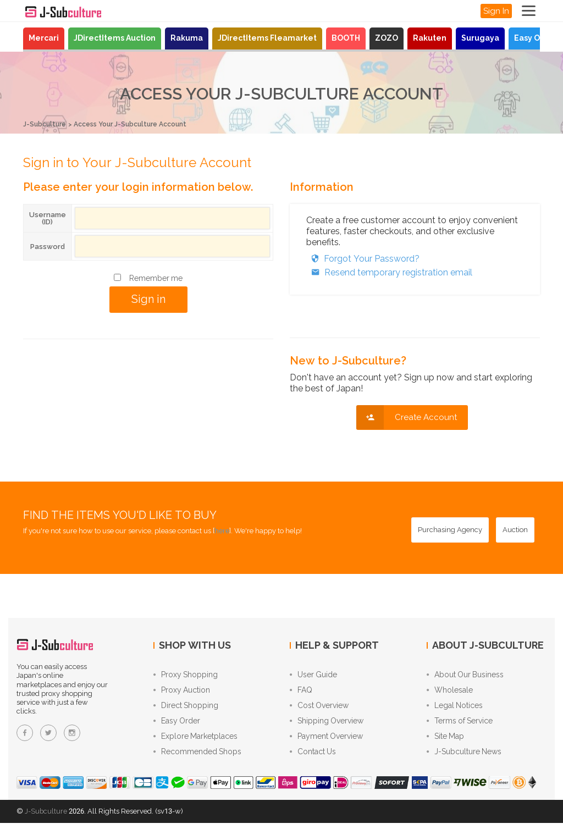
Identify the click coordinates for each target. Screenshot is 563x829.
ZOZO (386, 38)
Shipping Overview (326, 724)
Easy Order (536, 38)
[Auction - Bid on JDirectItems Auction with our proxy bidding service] (515, 529)
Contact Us (313, 757)
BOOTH (346, 38)
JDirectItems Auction (115, 38)
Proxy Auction (181, 691)
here (221, 530)
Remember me (156, 277)
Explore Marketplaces (195, 741)
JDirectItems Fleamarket (267, 38)
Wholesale (450, 691)
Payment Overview (326, 741)
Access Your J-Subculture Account (139, 124)
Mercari (44, 38)
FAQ (301, 691)
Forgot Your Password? (363, 258)
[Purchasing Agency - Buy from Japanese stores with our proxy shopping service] (450, 529)
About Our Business (465, 675)
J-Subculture (46, 124)
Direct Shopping (185, 708)
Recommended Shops (197, 757)
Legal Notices (455, 708)
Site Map (445, 741)
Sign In (496, 11)
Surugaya (480, 38)
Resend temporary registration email (389, 272)
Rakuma (186, 38)
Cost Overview (319, 708)
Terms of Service (460, 724)
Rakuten (429, 38)
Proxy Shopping (185, 675)
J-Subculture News (464, 757)
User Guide (313, 675)
